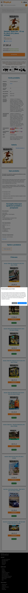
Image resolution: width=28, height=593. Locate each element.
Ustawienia (14, 303)
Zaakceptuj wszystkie (22, 303)
